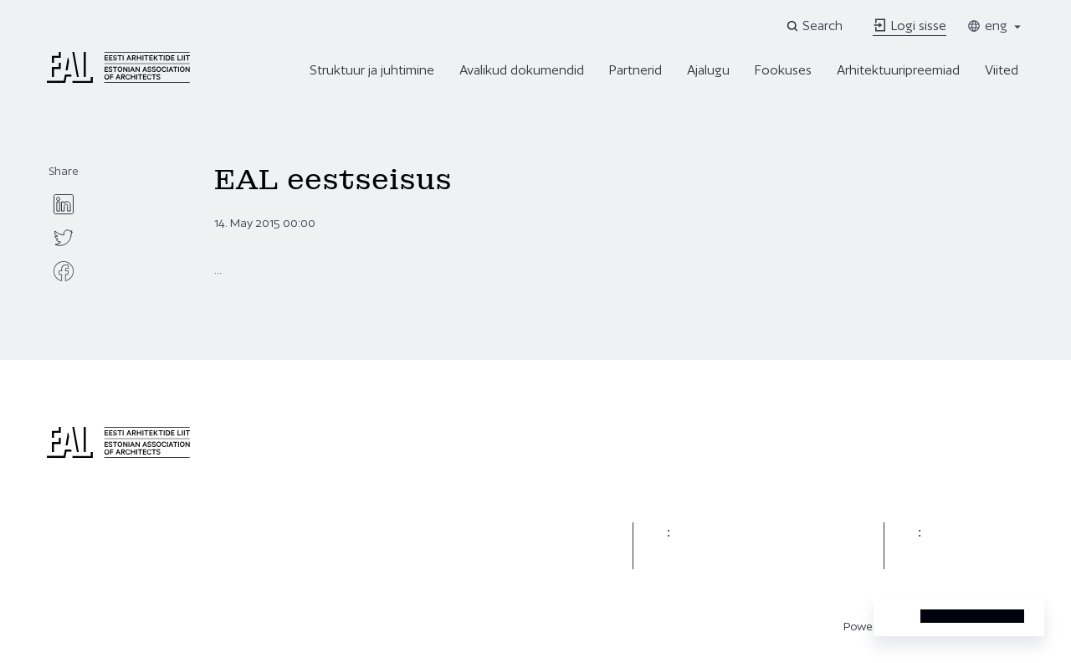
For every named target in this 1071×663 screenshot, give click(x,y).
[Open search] (816, 26)
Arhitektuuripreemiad (898, 70)
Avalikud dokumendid (521, 70)
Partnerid (635, 70)
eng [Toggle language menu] (995, 25)
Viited (1001, 70)
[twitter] (63, 237)
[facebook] (63, 271)
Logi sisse (909, 25)
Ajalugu (708, 70)
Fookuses (783, 70)
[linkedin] (63, 204)
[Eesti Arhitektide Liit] (118, 78)
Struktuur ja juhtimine (372, 70)
